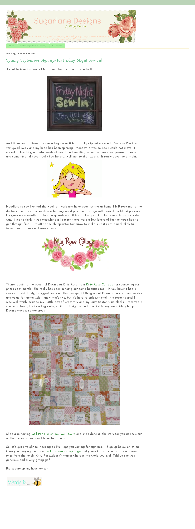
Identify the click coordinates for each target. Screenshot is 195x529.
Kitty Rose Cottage (99, 284)
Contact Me (57, 46)
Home (11, 46)
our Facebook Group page (63, 451)
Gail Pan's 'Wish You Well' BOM (53, 434)
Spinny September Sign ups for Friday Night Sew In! (54, 60)
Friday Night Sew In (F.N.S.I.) (33, 46)
